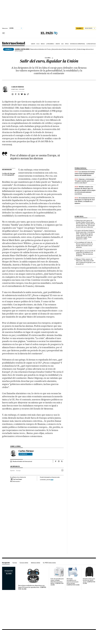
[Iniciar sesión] (90, 28)
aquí (52, 479)
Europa (33, 43)
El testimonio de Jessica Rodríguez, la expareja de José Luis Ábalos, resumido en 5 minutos (85, 200)
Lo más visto (79, 216)
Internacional (13, 43)
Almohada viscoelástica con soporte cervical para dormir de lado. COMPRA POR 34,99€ (73, 582)
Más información (15, 481)
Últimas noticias (91, 43)
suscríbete (79, 28)
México (43, 43)
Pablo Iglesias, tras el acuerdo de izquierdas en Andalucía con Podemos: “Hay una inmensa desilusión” (85, 253)
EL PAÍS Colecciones (49, 563)
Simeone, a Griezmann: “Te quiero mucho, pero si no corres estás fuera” (84, 181)
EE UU (38, 43)
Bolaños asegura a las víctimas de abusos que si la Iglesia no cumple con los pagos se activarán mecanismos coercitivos (85, 190)
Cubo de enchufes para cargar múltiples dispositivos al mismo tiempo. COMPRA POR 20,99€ (57, 582)
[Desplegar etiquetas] (62, 470)
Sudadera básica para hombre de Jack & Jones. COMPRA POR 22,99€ (89, 581)
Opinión (12, 470)
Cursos (15, 563)
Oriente (58, 43)
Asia (62, 43)
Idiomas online (35, 563)
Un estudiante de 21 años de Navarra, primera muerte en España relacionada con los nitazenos (84, 245)
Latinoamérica (50, 43)
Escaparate (6, 563)
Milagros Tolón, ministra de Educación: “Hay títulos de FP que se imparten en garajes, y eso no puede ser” (85, 261)
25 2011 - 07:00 (17, 89)
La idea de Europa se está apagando (8, 174)
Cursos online (24, 563)
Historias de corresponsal (77, 43)
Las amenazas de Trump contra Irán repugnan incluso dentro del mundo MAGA (85, 173)
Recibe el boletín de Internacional (22, 461)
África (67, 43)
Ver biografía (25, 454)
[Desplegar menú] (3, 33)
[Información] (52, 58)
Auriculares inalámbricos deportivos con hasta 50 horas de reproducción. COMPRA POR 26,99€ (32, 587)
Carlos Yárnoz (17, 87)
